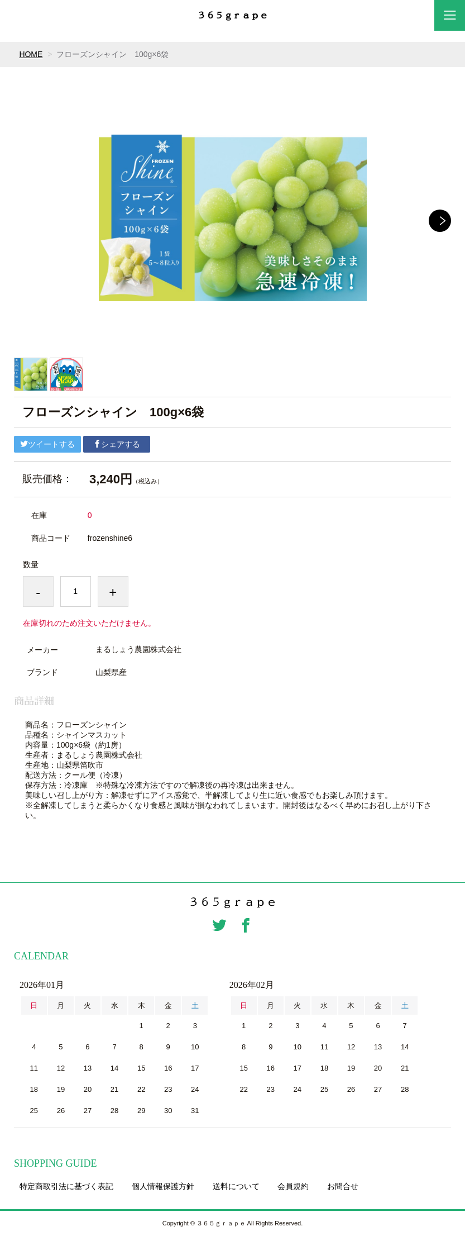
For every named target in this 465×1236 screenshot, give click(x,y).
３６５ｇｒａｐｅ (232, 15)
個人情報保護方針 (163, 1186)
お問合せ (342, 1186)
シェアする (116, 444)
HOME (30, 54)
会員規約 (293, 1186)
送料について (236, 1186)
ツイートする (47, 444)
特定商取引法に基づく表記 (66, 1186)
